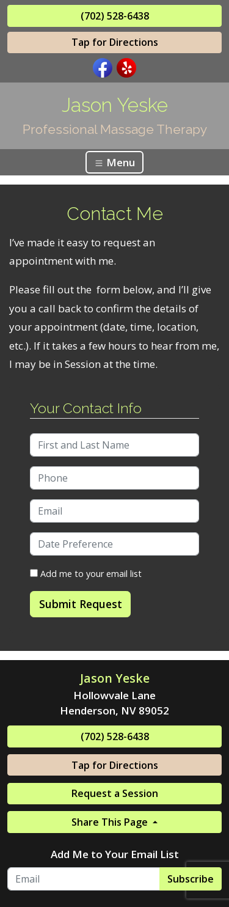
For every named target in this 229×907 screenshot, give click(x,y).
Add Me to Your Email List (115, 854)
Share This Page (110, 822)
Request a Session (114, 793)
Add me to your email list (86, 573)
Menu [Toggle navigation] (114, 162)
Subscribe (190, 879)
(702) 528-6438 (115, 16)
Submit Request (80, 604)
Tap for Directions (114, 42)
